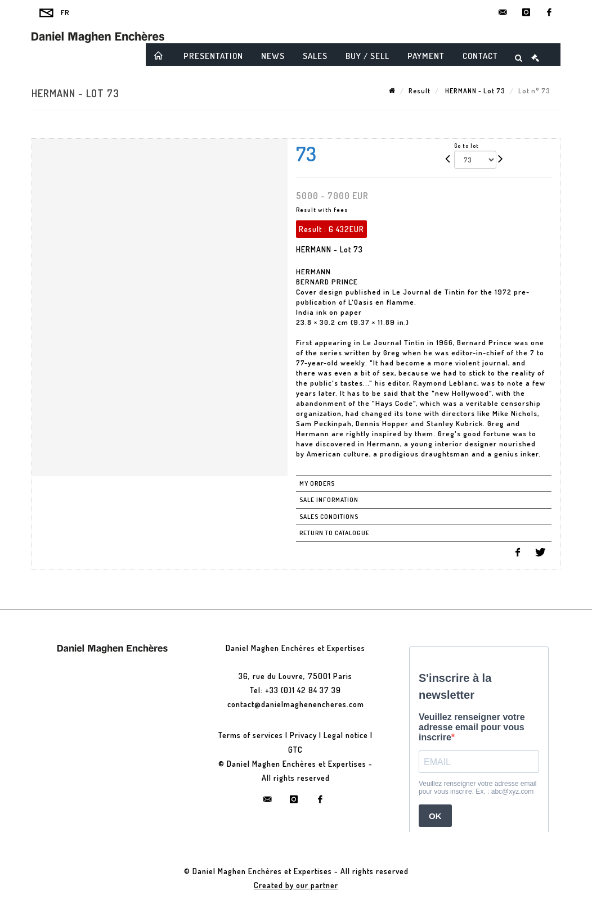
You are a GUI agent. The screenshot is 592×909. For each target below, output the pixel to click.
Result (419, 91)
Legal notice (346, 735)
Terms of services (250, 735)
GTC (295, 749)
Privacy (303, 735)
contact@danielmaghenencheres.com (295, 704)
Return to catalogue (334, 533)
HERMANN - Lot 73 (474, 91)
